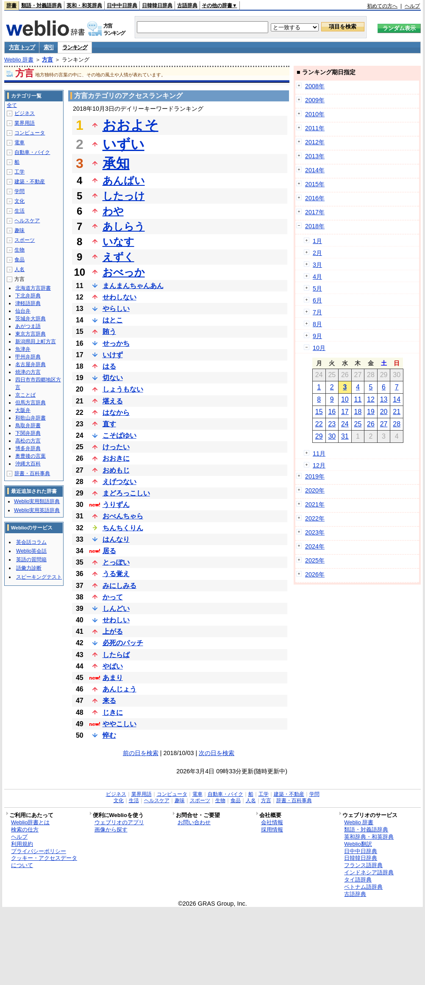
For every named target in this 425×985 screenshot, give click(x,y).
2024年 (315, 546)
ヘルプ (412, 6)
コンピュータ (29, 133)
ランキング (74, 47)
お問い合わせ (194, 822)
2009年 (315, 100)
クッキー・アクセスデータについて (44, 861)
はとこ (113, 320)
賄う (109, 331)
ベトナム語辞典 (363, 887)
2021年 (315, 504)
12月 (319, 465)
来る (109, 700)
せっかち (116, 343)
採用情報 (272, 829)
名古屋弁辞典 (30, 364)
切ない (113, 377)
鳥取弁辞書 (28, 425)
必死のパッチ (123, 642)
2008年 (315, 86)
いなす (118, 241)
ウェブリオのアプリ (119, 822)
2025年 (315, 560)
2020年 (315, 490)
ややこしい (119, 724)
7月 (317, 312)
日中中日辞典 (122, 5)
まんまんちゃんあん (133, 285)
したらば (116, 654)
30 (332, 436)
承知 (116, 163)
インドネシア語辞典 (369, 872)
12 (371, 399)
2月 (317, 252)
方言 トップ (22, 47)
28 (396, 424)
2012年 (315, 142)
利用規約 (22, 844)
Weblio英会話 (31, 551)
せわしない (119, 297)
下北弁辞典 (28, 296)
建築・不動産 (29, 182)
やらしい (116, 308)
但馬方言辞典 (30, 403)
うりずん (116, 504)
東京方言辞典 (30, 334)
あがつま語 (28, 326)
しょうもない (123, 389)
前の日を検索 (140, 753)
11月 (319, 453)
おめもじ (116, 470)
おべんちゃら (123, 516)
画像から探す (111, 829)
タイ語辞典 (358, 879)
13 (384, 399)
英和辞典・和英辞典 (369, 837)
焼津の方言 (28, 372)
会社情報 (272, 822)
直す (109, 424)
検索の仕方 (25, 829)
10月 (319, 347)
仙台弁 (23, 311)
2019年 (315, 476)
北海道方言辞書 (33, 288)
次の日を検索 (216, 753)
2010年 (315, 114)
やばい (113, 666)
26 (371, 424)
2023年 (315, 532)
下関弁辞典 (28, 433)
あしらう (124, 226)
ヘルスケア (27, 221)
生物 (19, 250)
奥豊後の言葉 (30, 456)
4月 (317, 276)
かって (113, 597)
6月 (317, 300)
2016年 (315, 198)
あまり (113, 677)
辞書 (11, 5)
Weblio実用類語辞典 (37, 501)
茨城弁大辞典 (30, 319)
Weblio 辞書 (18, 59)
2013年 (315, 156)
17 (345, 411)
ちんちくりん (123, 528)
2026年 (315, 574)
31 (345, 436)
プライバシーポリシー (38, 851)
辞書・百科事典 (32, 473)
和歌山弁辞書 (30, 418)
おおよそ (130, 125)
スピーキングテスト (39, 577)
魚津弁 (23, 349)
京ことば (25, 395)
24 (345, 424)
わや (113, 211)
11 (358, 399)
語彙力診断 (29, 568)
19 (371, 411)
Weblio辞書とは (30, 822)
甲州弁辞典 (28, 357)
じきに (113, 712)
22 (319, 424)
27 (384, 424)
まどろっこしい (126, 493)
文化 (19, 201)
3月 (317, 264)
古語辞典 (187, 5)
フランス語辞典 (363, 865)
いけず (113, 354)
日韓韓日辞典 (157, 5)
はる (109, 366)
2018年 (315, 226)
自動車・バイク (32, 152)
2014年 (315, 170)
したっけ (124, 195)
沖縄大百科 (28, 464)
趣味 (19, 230)
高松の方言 (28, 441)
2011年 (315, 128)
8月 (317, 324)
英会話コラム (31, 542)
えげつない (119, 481)
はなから (116, 412)
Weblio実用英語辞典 (37, 510)
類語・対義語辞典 (41, 5)
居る (109, 550)
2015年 (315, 184)
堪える (113, 401)
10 (345, 399)
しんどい (116, 608)
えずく (118, 257)
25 (358, 424)
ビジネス (24, 113)
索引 (48, 47)
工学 (19, 172)
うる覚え (116, 573)
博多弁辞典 (28, 448)
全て (12, 105)
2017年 (315, 212)
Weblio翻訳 (358, 844)
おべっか (124, 272)
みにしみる (119, 585)
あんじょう (119, 689)
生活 (19, 211)
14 (396, 399)
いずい (123, 144)
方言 (47, 59)
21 (396, 411)
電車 (19, 143)
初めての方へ (382, 6)
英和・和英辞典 (84, 5)
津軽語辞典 (28, 303)
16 (332, 411)
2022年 (315, 518)
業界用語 (24, 123)
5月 (317, 288)
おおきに (116, 458)
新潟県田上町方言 (35, 341)
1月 (317, 241)
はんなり (116, 539)
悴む (109, 735)
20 (384, 411)
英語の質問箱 (31, 559)
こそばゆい (119, 435)
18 (358, 411)
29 (319, 436)
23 (332, 424)
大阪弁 (23, 410)
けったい (116, 447)
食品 (19, 260)
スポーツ (24, 240)
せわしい (116, 620)
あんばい (124, 180)
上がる (113, 631)
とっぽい (116, 562)
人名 (19, 269)
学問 (19, 191)
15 (319, 411)
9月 (317, 336)
